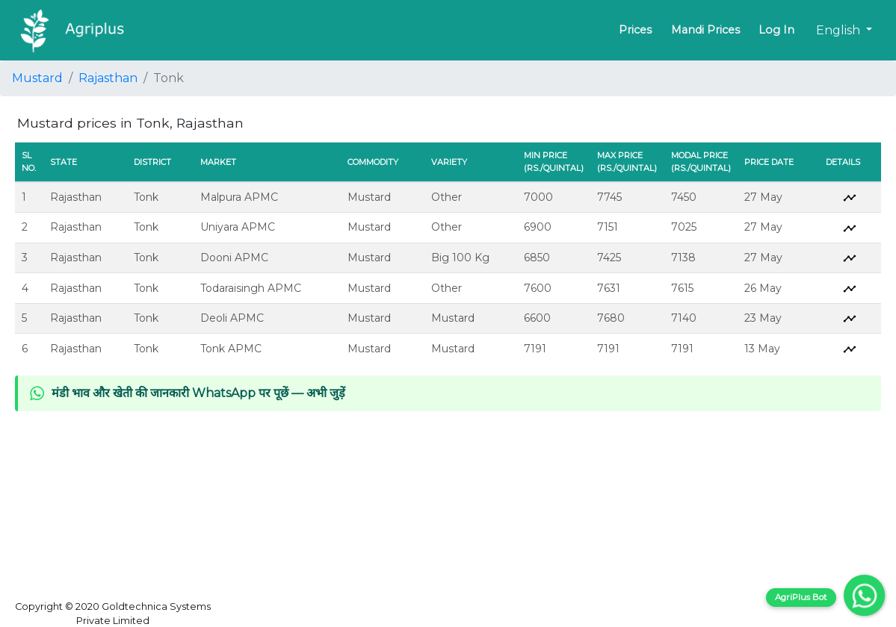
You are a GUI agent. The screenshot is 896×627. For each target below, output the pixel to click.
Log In (776, 30)
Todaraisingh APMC (250, 288)
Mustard (37, 78)
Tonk (146, 197)
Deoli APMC (232, 318)
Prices (635, 30)
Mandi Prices (705, 30)
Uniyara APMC (237, 227)
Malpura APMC (239, 197)
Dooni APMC (234, 257)
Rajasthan (108, 78)
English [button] (839, 30)
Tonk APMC (231, 348)
